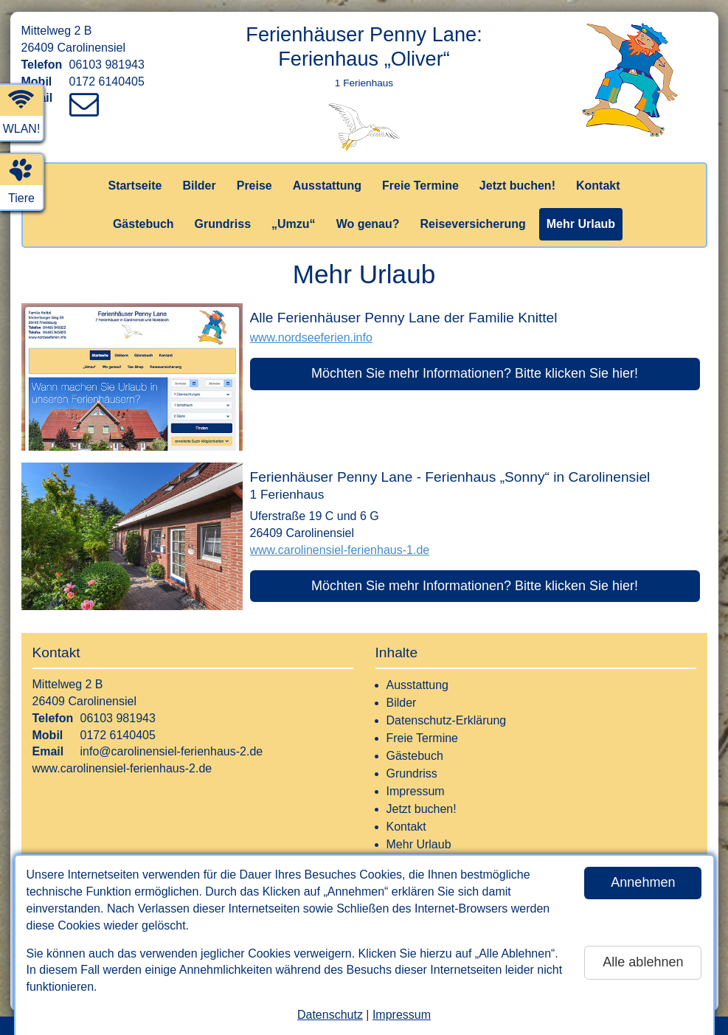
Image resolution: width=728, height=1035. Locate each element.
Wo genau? (368, 224)
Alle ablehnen (643, 962)
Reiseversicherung (473, 224)
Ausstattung (327, 185)
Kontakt (598, 185)
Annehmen (643, 882)
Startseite (135, 185)
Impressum (401, 1014)
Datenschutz (330, 1014)
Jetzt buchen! (517, 185)
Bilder (198, 185)
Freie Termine (420, 185)
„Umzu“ (293, 224)
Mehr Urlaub (581, 224)
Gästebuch (143, 224)
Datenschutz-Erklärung (446, 720)
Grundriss (223, 224)
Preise (254, 185)
